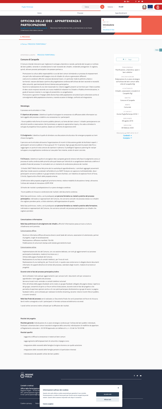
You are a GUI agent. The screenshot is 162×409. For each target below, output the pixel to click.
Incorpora (127, 138)
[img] (131, 135)
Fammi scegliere (48, 404)
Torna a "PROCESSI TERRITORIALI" (33, 44)
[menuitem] (111, 7)
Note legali (39, 403)
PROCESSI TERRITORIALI (46, 55)
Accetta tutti (107, 394)
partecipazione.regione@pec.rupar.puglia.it (39, 392)
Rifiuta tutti (107, 399)
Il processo (25, 37)
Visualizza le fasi (108, 29)
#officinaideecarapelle (39, 28)
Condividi (127, 135)
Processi (80, 13)
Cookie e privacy (26, 403)
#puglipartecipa (26, 28)
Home (39, 13)
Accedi (121, 6)
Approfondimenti (121, 13)
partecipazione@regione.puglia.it (36, 394)
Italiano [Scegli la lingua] (110, 7)
